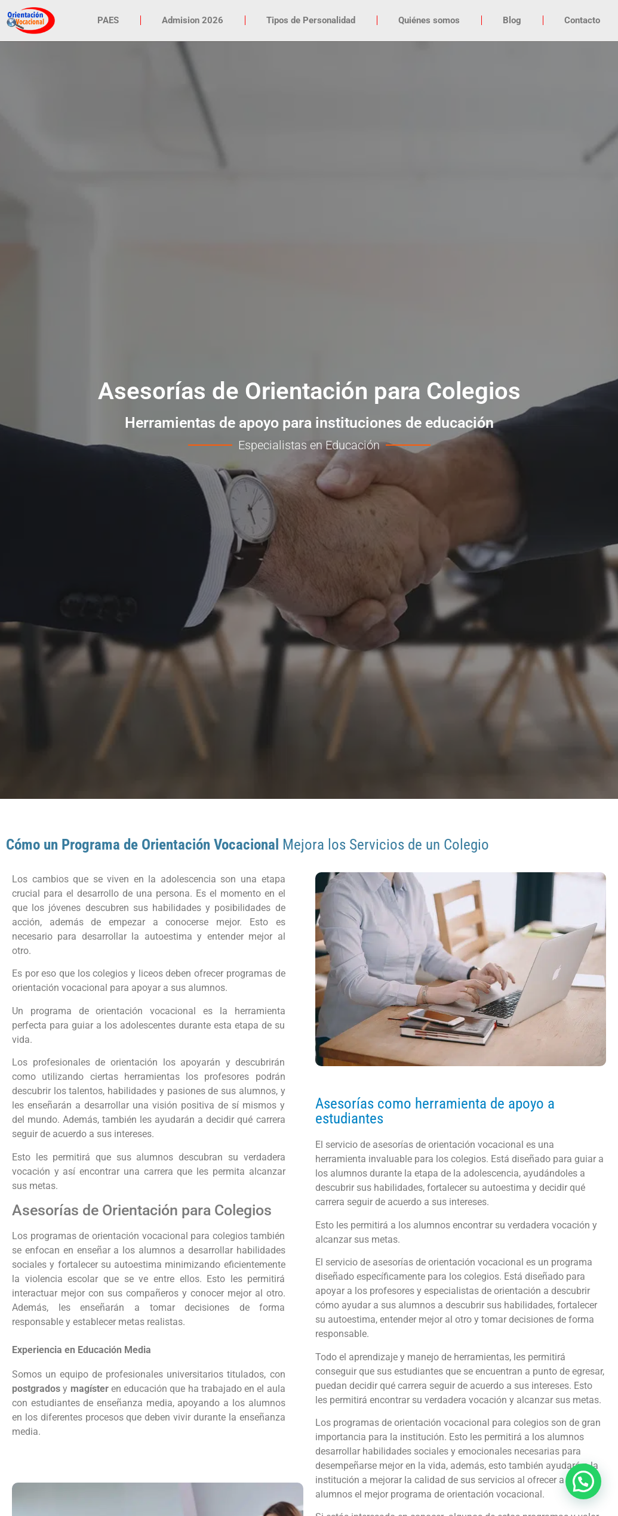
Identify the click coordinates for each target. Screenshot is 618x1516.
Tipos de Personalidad (310, 20)
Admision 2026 (192, 20)
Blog (512, 20)
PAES (108, 20)
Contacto (582, 20)
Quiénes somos (429, 20)
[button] (583, 1481)
